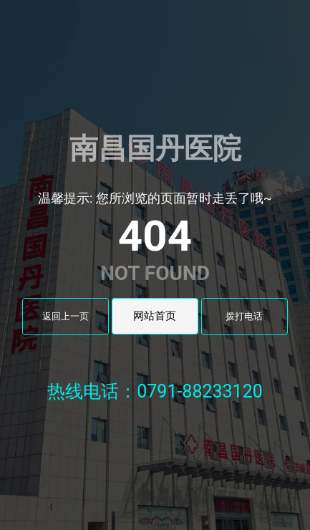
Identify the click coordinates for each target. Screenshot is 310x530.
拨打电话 (244, 316)
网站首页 (154, 315)
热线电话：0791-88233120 (155, 391)
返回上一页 (65, 316)
